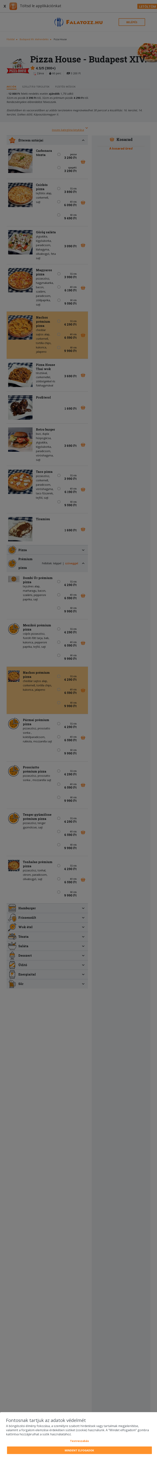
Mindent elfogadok (79, 1450)
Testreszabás (79, 1441)
